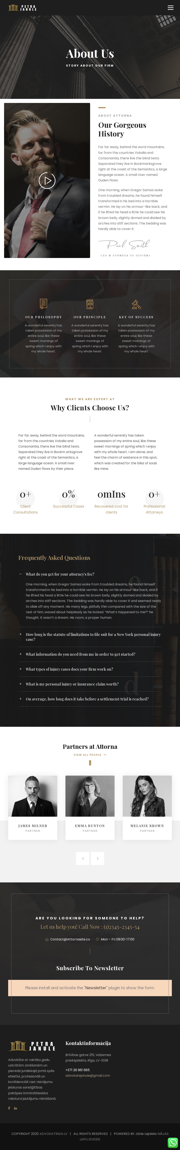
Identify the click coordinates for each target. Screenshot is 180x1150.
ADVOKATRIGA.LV (53, 1133)
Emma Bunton (90, 826)
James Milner (32, 826)
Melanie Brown (147, 826)
